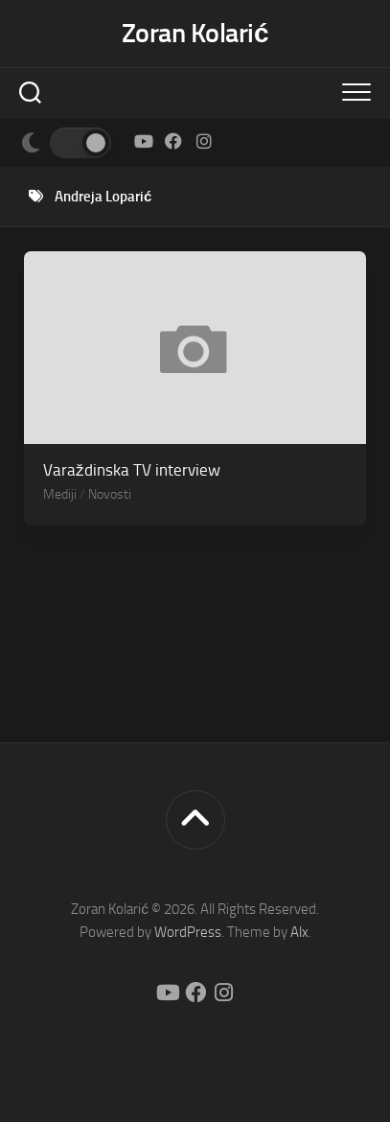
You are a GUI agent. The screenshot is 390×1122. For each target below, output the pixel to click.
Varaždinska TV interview (131, 469)
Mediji (60, 494)
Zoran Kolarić (195, 33)
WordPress (187, 932)
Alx (299, 932)
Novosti (109, 494)
